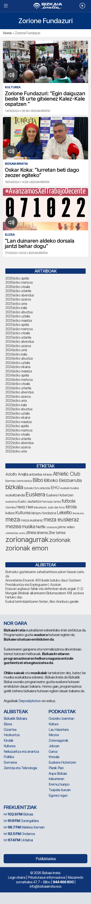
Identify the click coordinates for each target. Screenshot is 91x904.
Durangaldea (21, 820)
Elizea (8, 724)
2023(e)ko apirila (17, 426)
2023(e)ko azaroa (18, 396)
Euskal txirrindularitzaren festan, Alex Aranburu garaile (42, 601)
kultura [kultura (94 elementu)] (10, 513)
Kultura (53, 724)
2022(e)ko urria (16, 451)
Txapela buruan (60, 790)
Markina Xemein (24, 827)
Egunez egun (58, 795)
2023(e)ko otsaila (17, 434)
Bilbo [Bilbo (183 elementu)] (38, 480)
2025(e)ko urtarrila (18, 337)
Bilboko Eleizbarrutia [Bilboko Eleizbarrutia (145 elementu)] (63, 480)
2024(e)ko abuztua (19, 358)
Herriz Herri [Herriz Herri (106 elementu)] (24, 507)
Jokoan (54, 746)
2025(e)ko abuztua (19, 312)
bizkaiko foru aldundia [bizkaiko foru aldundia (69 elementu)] (37, 488)
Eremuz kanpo (59, 784)
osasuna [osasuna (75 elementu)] (51, 527)
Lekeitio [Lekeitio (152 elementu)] (64, 512)
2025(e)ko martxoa (19, 329)
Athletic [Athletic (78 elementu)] (47, 474)
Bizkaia (18, 814)
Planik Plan (56, 768)
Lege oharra (16, 877)
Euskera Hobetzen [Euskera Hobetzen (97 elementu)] (59, 495)
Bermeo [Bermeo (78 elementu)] (10, 481)
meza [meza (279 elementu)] (12, 519)
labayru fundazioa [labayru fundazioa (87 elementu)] (43, 513)
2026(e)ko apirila (17, 278)
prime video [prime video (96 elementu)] (66, 527)
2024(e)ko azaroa (18, 346)
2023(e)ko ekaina (17, 417)
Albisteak (16, 711)
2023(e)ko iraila (16, 405)
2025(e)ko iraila (16, 308)
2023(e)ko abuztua (18, 409)
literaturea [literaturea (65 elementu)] (78, 513)
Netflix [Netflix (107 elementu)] (41, 527)
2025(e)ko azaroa (18, 299)
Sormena (10, 762)
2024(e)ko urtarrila (18, 388)
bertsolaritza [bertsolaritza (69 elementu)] (24, 481)
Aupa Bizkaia (58, 773)
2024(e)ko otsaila (17, 384)
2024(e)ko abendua (19, 341)
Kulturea (9, 746)
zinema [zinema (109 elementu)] (42, 532)
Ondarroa (19, 833)
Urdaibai (18, 840)
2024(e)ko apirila (17, 375)
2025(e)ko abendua (19, 295)
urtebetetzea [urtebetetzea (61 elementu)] (11, 533)
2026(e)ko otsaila (17, 287)
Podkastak (62, 711)
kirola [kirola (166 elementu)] (71, 507)
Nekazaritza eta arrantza (21, 751)
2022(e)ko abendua (19, 443)
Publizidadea (46, 858)
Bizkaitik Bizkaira (15, 718)
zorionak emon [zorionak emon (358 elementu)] (26, 548)
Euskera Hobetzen (62, 762)
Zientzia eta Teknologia (20, 768)
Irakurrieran (56, 778)
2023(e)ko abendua (19, 392)
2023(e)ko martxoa (18, 430)
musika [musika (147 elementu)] (28, 526)
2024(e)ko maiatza (18, 371)
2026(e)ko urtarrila (18, 291)
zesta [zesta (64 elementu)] (22, 533)
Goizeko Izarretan (61, 718)
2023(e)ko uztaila (17, 413)
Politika (9, 756)
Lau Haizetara (58, 729)
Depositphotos (29, 701)
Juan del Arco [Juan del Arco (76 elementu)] (56, 507)
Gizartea (10, 729)
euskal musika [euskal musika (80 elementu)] (69, 488)
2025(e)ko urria (16, 303)
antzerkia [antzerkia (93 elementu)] (35, 474)
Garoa (53, 751)
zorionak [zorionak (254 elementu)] (59, 539)
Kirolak (8, 740)
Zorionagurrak (58, 740)
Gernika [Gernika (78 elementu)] (10, 507)
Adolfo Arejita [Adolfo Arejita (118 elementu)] (16, 474)
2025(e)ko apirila (17, 324)
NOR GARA (15, 623)
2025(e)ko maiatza (18, 320)
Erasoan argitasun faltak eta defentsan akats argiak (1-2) (44, 589)
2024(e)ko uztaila (17, 363)
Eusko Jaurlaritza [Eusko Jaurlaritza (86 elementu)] (29, 501)
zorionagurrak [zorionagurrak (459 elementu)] (27, 539)
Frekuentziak (20, 807)
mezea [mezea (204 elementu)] (13, 526)
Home (7, 33)
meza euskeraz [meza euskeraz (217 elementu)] (61, 519)
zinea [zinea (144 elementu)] (31, 532)
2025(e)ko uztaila (17, 316)
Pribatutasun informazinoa (46, 877)
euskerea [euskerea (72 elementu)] (11, 501)
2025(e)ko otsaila (17, 333)
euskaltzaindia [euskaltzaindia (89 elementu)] (15, 495)
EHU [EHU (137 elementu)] (55, 487)
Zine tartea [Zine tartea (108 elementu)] (56, 532)
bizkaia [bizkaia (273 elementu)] (14, 487)
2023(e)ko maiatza (18, 422)
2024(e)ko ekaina (17, 367)
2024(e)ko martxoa (19, 379)
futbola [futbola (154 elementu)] (68, 501)
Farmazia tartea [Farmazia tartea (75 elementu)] (51, 501)
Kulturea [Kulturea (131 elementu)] (23, 512)
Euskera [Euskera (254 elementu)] (35, 494)
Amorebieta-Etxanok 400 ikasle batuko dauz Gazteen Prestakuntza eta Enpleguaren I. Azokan (43, 582)
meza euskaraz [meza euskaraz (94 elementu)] (32, 520)
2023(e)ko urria (16, 400)
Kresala (54, 756)
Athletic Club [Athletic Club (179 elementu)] (66, 474)
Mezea (54, 735)
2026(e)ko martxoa (19, 282)
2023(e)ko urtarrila (18, 439)
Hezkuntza (11, 735)
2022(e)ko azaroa (18, 447)
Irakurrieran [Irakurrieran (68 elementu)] (40, 507)
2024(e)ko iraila (16, 354)
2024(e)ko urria (16, 350)
